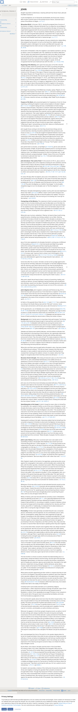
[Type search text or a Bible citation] (63, 2)
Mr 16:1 (46, 336)
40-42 (51, 350)
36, (41, 49)
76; (58, 243)
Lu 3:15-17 (40, 144)
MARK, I (61, 685)
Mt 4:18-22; (69, 391)
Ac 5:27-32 (48, 476)
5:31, (44, 177)
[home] (2, 2)
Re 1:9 (43, 510)
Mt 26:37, (45, 410)
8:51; (54, 320)
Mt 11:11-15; (61, 259)
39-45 (43, 49)
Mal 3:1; (43, 243)
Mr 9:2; (32, 401)
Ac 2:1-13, (52, 465)
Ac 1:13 (61, 320)
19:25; (36, 435)
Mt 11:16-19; (43, 262)
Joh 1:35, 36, (45, 350)
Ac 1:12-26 (59, 462)
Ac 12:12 (43, 672)
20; (34, 418)
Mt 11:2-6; (38, 235)
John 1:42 (55, 306)
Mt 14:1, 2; (41, 290)
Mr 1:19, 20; (37, 330)
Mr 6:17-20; (38, 216)
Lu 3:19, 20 (44, 216)
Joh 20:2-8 (66, 558)
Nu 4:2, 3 (38, 79)
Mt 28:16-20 (49, 455)
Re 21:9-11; (34, 257)
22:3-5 (39, 257)
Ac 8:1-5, (59, 489)
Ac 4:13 (34, 367)
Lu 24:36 (38, 448)
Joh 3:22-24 (52, 196)
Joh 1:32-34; (39, 177)
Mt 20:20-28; (49, 602)
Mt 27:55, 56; (34, 334)
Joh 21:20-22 (50, 505)
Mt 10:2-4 (41, 394)
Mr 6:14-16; (47, 290)
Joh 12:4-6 (33, 644)
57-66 (71, 63)
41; (48, 320)
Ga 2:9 (58, 496)
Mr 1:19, (35, 320)
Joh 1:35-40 (41, 188)
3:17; (41, 320)
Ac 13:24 (43, 107)
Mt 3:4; (37, 99)
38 (39, 299)
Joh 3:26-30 (58, 202)
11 (45, 191)
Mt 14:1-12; (46, 280)
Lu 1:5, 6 (55, 21)
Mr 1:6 (41, 99)
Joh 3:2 (37, 646)
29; (39, 320)
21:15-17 (63, 306)
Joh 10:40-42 (58, 150)
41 (56, 465)
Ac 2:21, (36, 299)
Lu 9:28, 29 (37, 401)
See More (22, 33)
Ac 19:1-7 (47, 303)
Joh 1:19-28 (54, 147)
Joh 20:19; (33, 448)
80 (50, 72)
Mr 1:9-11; (33, 177)
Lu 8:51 (53, 403)
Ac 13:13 (49, 676)
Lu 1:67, (54, 243)
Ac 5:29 (45, 556)
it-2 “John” (4, 5)
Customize (18, 709)
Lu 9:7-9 (53, 290)
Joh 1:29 (52, 184)
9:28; (57, 320)
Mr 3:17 (68, 563)
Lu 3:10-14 (42, 136)
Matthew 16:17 (34, 311)
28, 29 (58, 500)
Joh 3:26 (47, 101)
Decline (10, 709)
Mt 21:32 (39, 120)
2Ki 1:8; (33, 99)
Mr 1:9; (65, 170)
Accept (4, 709)
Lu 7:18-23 (44, 235)
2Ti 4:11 (54, 685)
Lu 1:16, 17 (64, 159)
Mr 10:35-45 (57, 602)
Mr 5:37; (48, 403)
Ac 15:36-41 (47, 679)
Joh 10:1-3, (41, 191)
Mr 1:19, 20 (38, 393)
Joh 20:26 (62, 448)
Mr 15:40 (38, 316)
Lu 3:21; (69, 170)
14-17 (63, 489)
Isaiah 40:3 (48, 241)
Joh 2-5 (43, 382)
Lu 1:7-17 (34, 39)
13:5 (49, 674)
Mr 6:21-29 (52, 280)
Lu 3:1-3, (43, 88)
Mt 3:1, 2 (59, 93)
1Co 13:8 (49, 624)
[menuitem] (2, 2)
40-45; (49, 410)
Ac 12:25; (45, 674)
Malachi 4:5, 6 (51, 248)
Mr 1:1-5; (38, 107)
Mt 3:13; (60, 170)
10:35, (45, 320)
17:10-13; (67, 259)
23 (46, 88)
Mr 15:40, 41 (41, 334)
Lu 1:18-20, (67, 63)
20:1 (39, 435)
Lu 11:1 (40, 138)
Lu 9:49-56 (48, 574)
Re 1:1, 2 (51, 517)
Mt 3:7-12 (37, 129)
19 (47, 552)
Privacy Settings (58, 705)
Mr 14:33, (54, 410)
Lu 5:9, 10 (43, 330)
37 (47, 177)
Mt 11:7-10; (49, 243)
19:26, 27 (37, 418)
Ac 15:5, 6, (54, 500)
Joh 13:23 (41, 414)
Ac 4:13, (44, 552)
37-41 (58, 410)
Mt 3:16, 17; (69, 175)
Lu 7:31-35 (50, 262)
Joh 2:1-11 (56, 374)
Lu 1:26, (38, 49)
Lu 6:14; (51, 320)
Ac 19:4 (68, 117)
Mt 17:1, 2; (71, 399)
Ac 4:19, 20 (64, 473)
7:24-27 (61, 243)
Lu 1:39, (47, 72)
